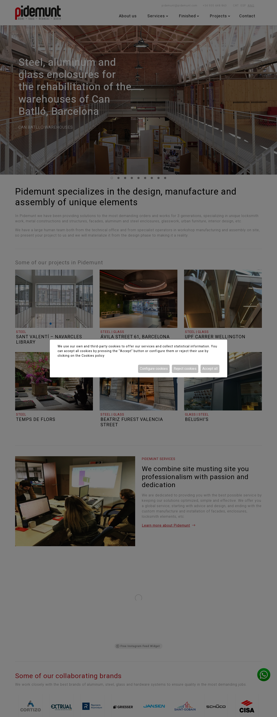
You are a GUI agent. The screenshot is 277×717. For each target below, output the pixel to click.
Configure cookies (154, 368)
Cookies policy (93, 355)
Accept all (210, 368)
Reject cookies (185, 368)
